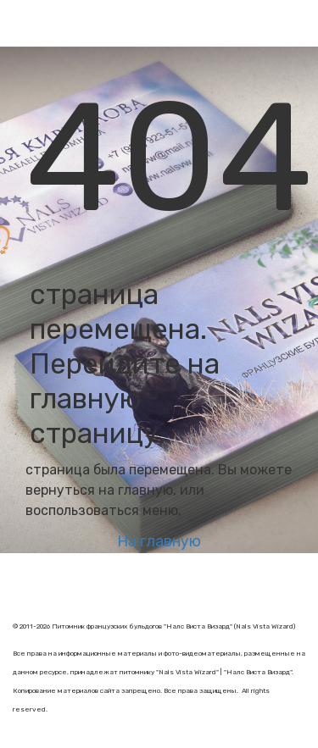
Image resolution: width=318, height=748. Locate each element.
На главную (159, 541)
